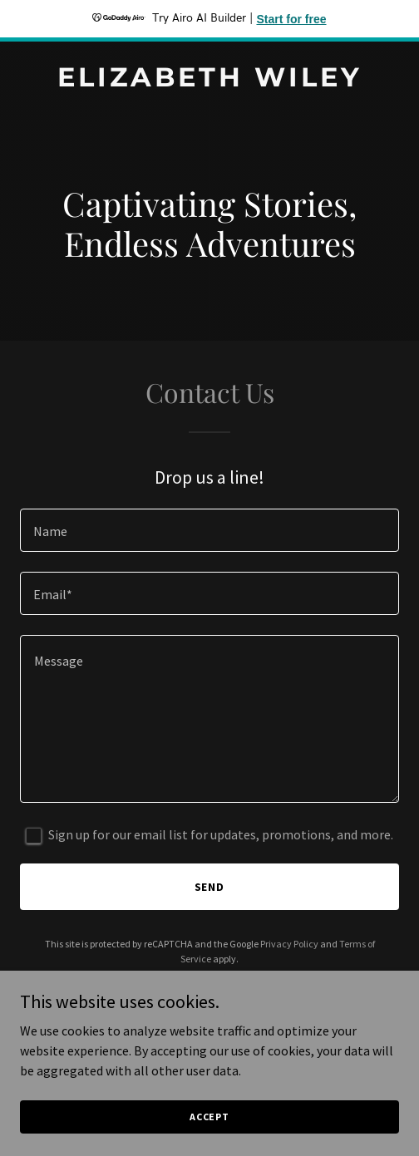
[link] (209, 81)
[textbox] (209, 530)
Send (210, 886)
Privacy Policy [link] (289, 943)
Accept (209, 1116)
